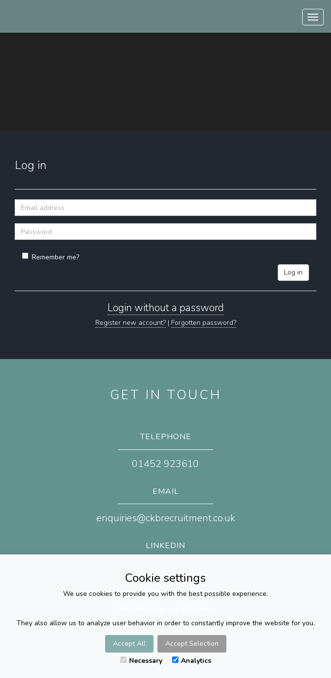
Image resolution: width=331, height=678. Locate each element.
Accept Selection (192, 643)
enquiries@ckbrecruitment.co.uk (165, 518)
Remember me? (50, 257)
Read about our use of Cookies (165, 608)
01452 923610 (165, 463)
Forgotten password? (203, 322)
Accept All (129, 643)
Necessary (141, 660)
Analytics (191, 660)
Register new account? (130, 322)
